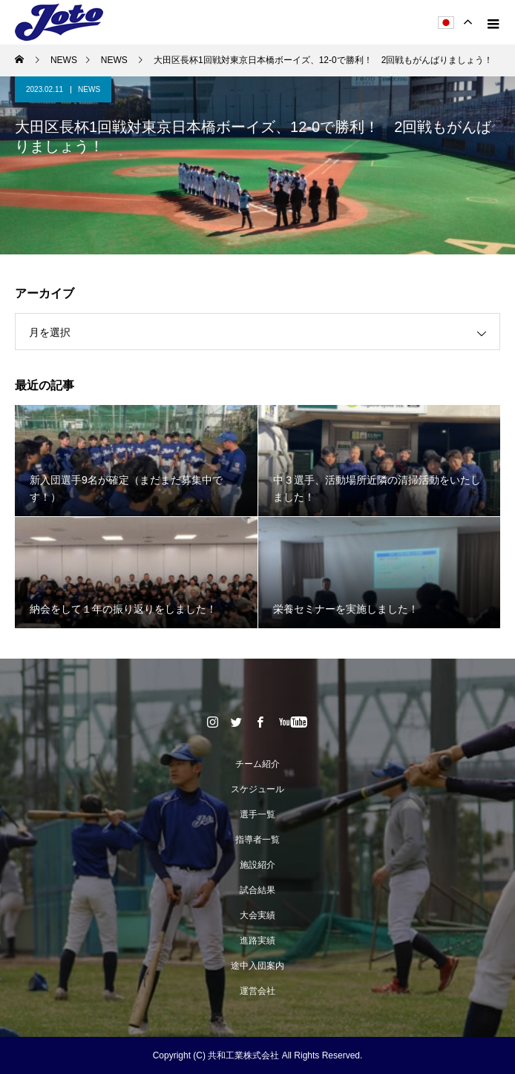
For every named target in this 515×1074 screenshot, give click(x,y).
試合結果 (257, 890)
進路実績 (257, 940)
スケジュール (257, 789)
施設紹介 (257, 865)
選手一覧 (257, 814)
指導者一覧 (257, 839)
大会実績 (257, 915)
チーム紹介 (257, 764)
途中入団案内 (257, 966)
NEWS (89, 89)
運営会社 (257, 991)
